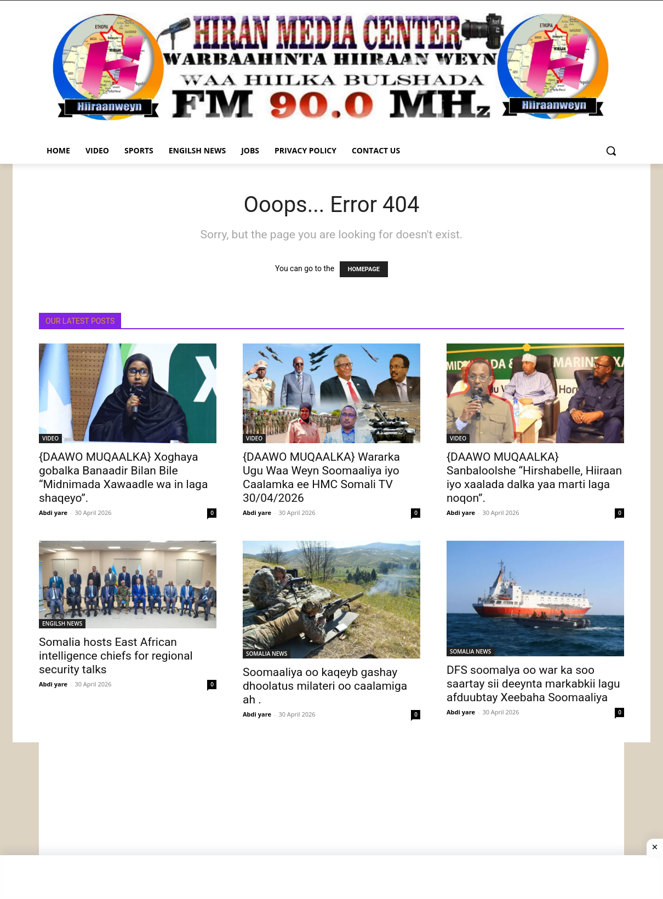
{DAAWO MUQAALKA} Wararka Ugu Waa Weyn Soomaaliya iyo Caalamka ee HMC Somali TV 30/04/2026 (321, 477)
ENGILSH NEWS (62, 623)
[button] (611, 151)
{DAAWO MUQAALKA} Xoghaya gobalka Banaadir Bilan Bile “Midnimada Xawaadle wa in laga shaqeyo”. (123, 477)
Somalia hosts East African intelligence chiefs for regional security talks (116, 655)
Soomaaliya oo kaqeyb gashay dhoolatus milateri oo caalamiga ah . (325, 686)
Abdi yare (53, 512)
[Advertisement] (331, 819)
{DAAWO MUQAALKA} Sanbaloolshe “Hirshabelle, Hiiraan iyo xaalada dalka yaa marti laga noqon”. (534, 477)
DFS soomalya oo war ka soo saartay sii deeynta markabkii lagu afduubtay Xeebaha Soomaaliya (533, 683)
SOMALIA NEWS (266, 653)
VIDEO (50, 438)
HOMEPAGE (364, 269)
